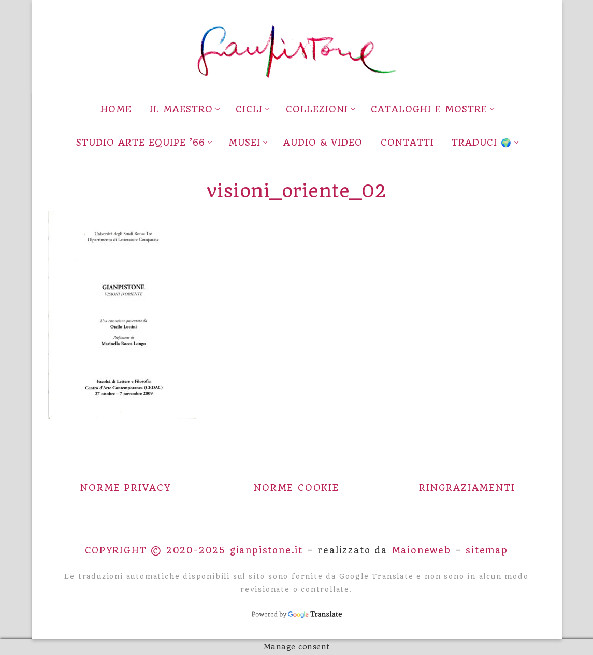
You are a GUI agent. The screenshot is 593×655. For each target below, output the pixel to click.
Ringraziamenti (467, 487)
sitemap (487, 550)
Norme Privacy (125, 487)
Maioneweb (421, 550)
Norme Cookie (296, 487)
